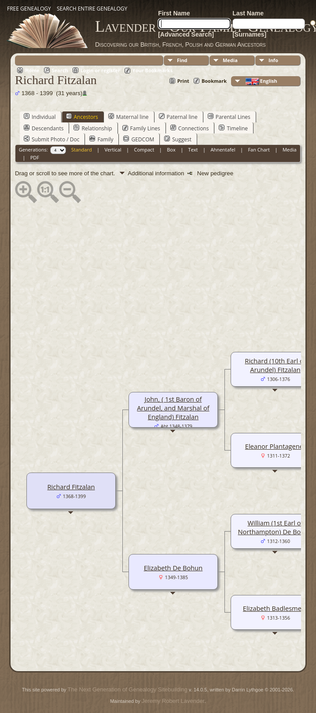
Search (60, 70)
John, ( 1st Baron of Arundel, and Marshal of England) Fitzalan (173, 408)
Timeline (233, 128)
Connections (189, 128)
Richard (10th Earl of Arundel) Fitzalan (275, 365)
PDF (34, 157)
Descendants (43, 128)
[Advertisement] (158, 267)
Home (32, 70)
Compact (144, 149)
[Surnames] (249, 34)
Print (183, 81)
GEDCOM (138, 139)
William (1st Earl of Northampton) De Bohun (275, 527)
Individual (40, 117)
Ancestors (82, 117)
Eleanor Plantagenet (275, 446)
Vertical (113, 149)
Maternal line (128, 117)
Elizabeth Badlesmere (275, 608)
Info (273, 60)
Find (182, 60)
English (260, 81)
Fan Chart (259, 149)
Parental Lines (229, 117)
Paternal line (178, 117)
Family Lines (141, 128)
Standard (81, 149)
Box (171, 149)
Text (193, 149)
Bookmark (214, 81)
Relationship (92, 128)
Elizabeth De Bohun (173, 567)
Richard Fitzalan (71, 486)
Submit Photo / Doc (51, 139)
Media (230, 60)
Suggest (177, 139)
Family (101, 139)
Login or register (100, 70)
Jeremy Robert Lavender (173, 701)
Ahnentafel (222, 149)
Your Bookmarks (152, 70)
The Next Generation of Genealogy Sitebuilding (127, 689)
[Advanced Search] (186, 34)
